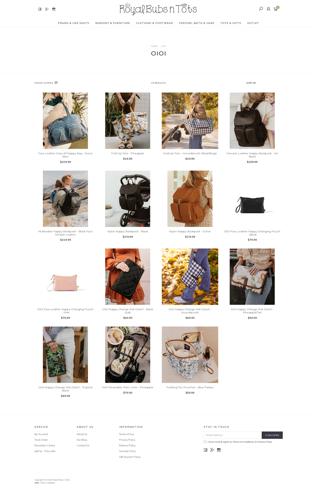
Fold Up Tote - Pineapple (127, 153)
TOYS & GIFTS (230, 22)
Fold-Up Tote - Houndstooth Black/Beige (190, 153)
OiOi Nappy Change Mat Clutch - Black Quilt (127, 316)
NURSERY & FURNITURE (112, 22)
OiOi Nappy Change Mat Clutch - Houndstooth (190, 316)
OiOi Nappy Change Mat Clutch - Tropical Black (65, 394)
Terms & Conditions (243, 441)
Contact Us (83, 445)
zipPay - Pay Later (45, 451)
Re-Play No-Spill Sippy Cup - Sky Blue (35, 474)
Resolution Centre (44, 445)
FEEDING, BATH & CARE (196, 22)
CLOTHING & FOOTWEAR (154, 22)
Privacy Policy (127, 439)
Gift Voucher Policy (130, 456)
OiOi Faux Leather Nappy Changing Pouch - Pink (65, 316)
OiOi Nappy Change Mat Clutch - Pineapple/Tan (252, 316)
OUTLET (253, 22)
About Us (82, 434)
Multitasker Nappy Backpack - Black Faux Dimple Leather (65, 238)
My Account (41, 434)
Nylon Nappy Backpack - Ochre (190, 236)
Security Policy (127, 451)
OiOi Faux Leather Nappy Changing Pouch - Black (252, 238)
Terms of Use (126, 434)
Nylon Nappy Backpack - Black (127, 236)
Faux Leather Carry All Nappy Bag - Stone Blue (65, 155)
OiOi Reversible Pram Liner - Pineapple (127, 392)
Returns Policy (127, 445)
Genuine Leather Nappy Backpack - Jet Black (252, 155)
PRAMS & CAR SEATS (73, 22)
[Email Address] (233, 435)
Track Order (41, 439)
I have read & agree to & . (238, 441)
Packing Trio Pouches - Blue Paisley (190, 392)
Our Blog (82, 439)
